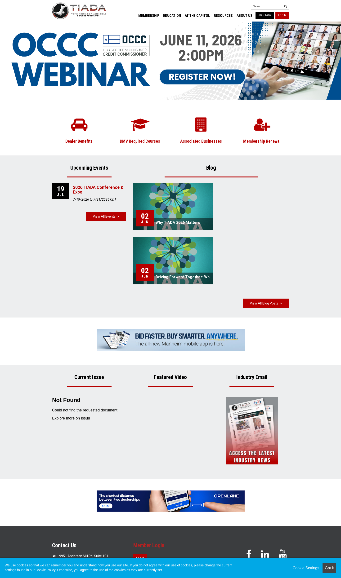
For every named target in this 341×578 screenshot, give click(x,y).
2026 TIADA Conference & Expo (98, 189)
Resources (223, 15)
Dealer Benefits (79, 141)
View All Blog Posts (264, 249)
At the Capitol (197, 15)
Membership (148, 15)
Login (282, 15)
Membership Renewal (262, 141)
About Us (244, 15)
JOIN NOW (264, 15)
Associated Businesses (201, 141)
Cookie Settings (306, 568)
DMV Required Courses (140, 141)
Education (172, 15)
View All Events (104, 216)
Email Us (65, 519)
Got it (329, 568)
